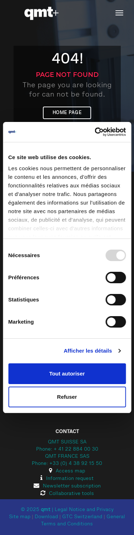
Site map (19, 517)
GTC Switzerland (82, 517)
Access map (67, 471)
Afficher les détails (88, 351)
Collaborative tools (67, 494)
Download (46, 517)
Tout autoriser (67, 373)
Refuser (67, 397)
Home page (67, 113)
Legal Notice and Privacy (84, 510)
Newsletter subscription (67, 486)
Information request (67, 479)
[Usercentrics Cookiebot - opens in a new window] (95, 132)
